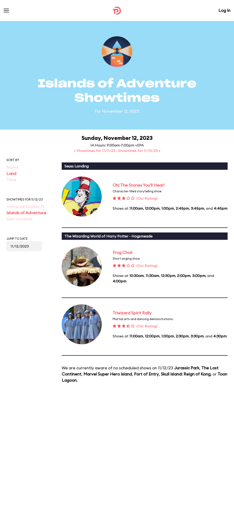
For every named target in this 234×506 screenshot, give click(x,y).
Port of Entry (146, 374)
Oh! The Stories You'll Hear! (139, 185)
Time (11, 179)
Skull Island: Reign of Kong (185, 374)
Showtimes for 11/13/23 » (139, 150)
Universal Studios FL (25, 206)
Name (12, 167)
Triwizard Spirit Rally (132, 313)
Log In (224, 10)
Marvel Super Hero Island (107, 374)
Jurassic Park (186, 367)
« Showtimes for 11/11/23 (95, 150)
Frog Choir (123, 252)
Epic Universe (19, 219)
